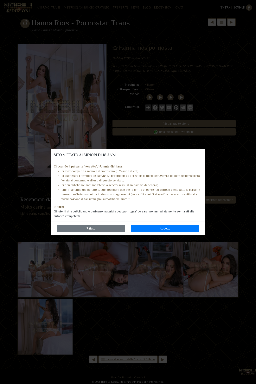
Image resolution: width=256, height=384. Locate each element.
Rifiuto (90, 228)
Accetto (165, 228)
